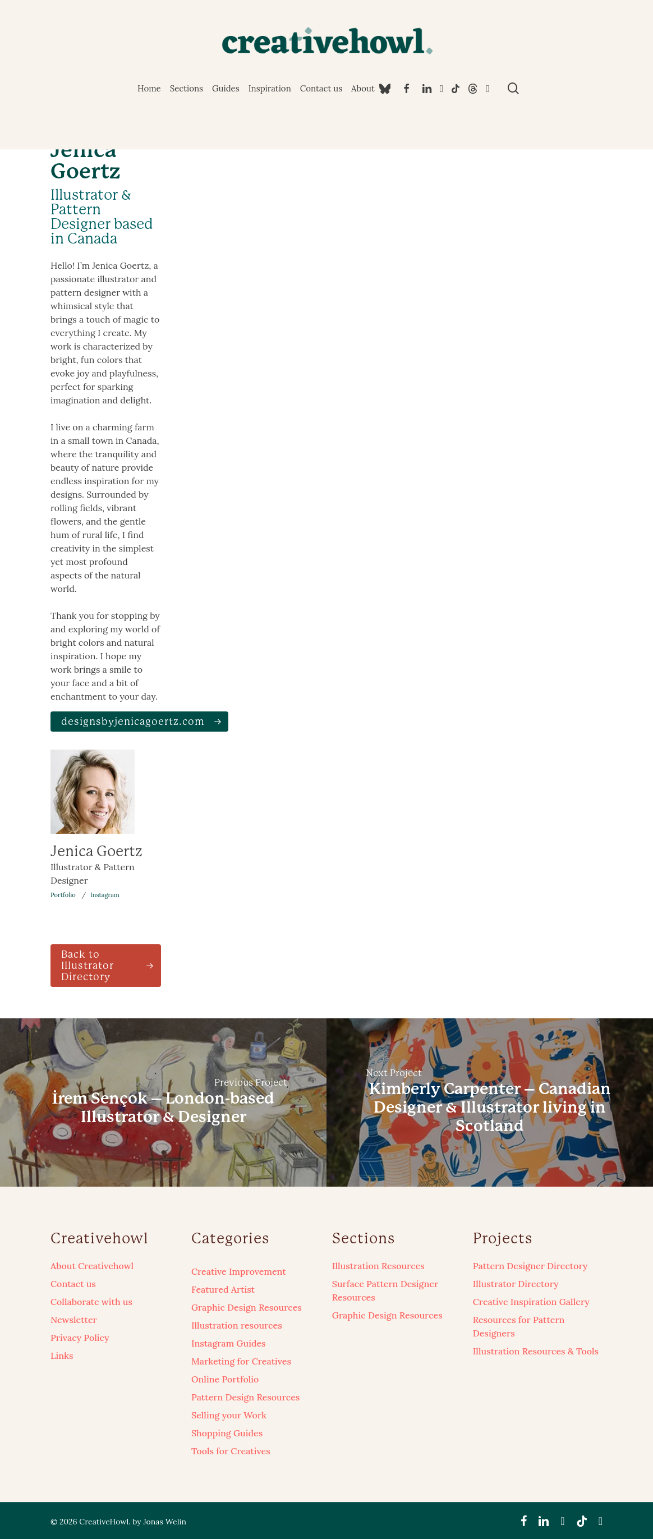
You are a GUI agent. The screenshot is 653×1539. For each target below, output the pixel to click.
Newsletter (73, 1319)
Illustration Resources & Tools (536, 1351)
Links (61, 1355)
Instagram (104, 895)
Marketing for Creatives (241, 1361)
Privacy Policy (79, 1337)
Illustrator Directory (516, 1283)
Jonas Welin (164, 1522)
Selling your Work (228, 1415)
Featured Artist (223, 1289)
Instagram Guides (228, 1343)
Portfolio (63, 895)
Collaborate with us (91, 1301)
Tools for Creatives (230, 1451)
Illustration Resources (378, 1265)
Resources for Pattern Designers (519, 1326)
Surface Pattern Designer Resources (385, 1290)
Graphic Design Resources (246, 1307)
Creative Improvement (238, 1271)
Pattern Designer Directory (530, 1265)
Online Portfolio (225, 1379)
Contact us (73, 1283)
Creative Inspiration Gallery (531, 1301)
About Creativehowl (92, 1265)
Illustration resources (236, 1325)
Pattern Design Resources (245, 1397)
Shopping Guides (227, 1433)
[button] (139, 721)
